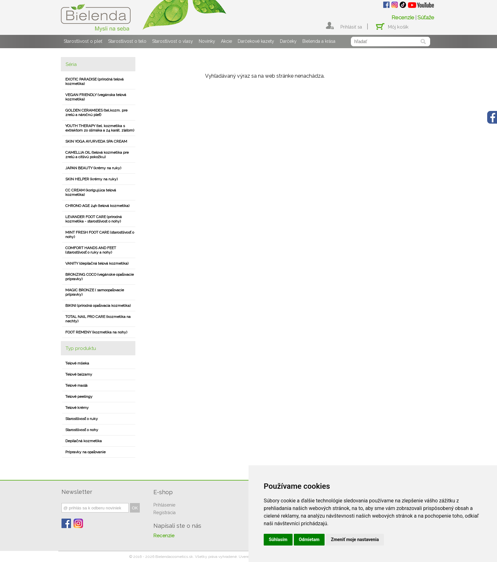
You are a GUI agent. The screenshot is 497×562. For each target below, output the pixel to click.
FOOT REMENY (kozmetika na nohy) (96, 332)
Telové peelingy (79, 396)
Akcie (226, 41)
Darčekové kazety (256, 41)
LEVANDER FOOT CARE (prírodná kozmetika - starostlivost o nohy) (93, 219)
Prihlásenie (164, 504)
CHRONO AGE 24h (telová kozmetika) (97, 205)
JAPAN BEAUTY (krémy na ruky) (93, 168)
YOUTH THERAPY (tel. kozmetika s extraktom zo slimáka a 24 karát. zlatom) (99, 128)
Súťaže (425, 17)
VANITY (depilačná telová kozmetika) (96, 263)
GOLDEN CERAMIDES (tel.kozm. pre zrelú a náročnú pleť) (96, 112)
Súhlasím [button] (278, 539)
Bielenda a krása (318, 41)
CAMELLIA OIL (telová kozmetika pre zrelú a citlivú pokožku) (97, 154)
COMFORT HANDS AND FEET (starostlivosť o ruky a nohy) (90, 250)
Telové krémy (77, 407)
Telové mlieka (77, 363)
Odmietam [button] (309, 539)
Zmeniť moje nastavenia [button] (355, 539)
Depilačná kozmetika (83, 441)
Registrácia (164, 512)
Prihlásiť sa (351, 26)
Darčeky (288, 41)
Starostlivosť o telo (127, 41)
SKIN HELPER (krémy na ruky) (91, 179)
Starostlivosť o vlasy (172, 41)
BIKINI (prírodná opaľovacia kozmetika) (98, 305)
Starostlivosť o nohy (81, 430)
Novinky (207, 41)
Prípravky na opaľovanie (85, 452)
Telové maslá (76, 385)
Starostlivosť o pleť (83, 41)
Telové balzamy (78, 374)
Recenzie (402, 17)
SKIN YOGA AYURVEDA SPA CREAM (96, 141)
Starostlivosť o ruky (81, 419)
